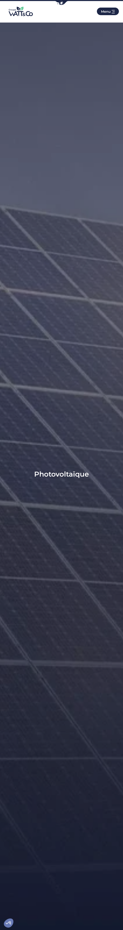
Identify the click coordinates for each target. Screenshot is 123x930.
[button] (61, 3)
